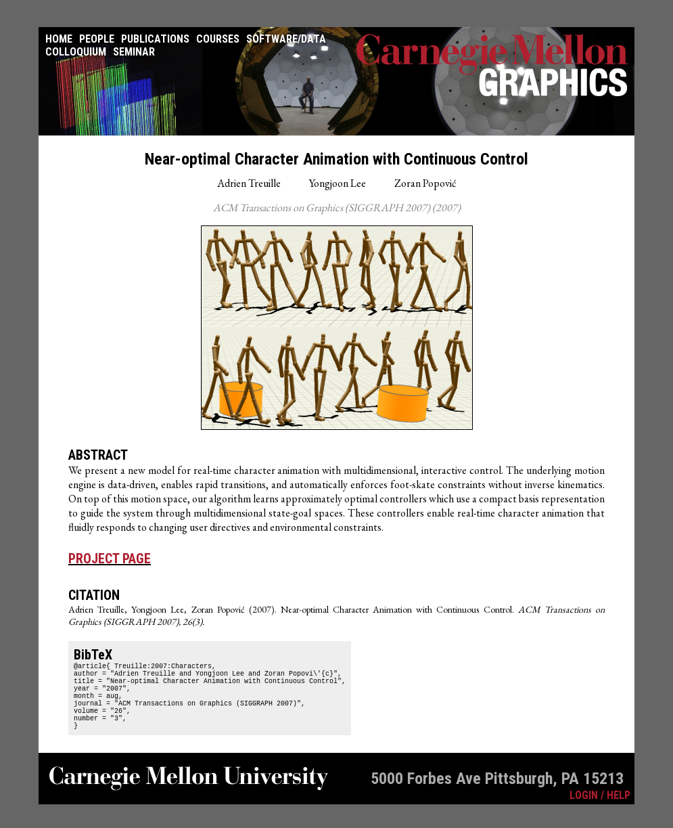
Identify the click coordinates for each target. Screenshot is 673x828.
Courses (217, 38)
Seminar (134, 51)
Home (58, 38)
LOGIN (584, 813)
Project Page (109, 558)
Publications (155, 38)
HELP (618, 813)
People (96, 38)
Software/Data (286, 38)
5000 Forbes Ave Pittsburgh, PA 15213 (497, 796)
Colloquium (75, 51)
